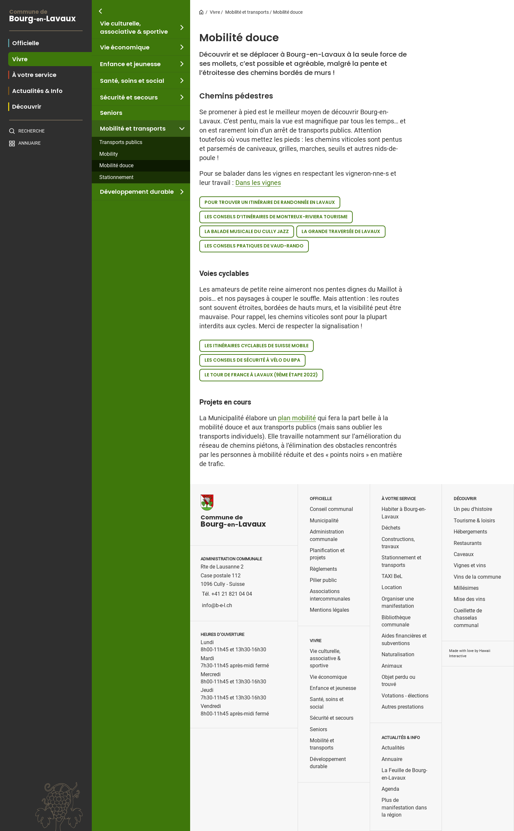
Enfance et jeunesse (130, 64)
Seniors (111, 113)
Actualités (393, 748)
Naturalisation (398, 654)
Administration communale (327, 535)
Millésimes (466, 588)
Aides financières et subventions (404, 639)
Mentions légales (329, 610)
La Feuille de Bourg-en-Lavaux (404, 774)
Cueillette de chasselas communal (468, 617)
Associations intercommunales (330, 595)
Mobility (108, 154)
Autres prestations (403, 707)
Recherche (31, 131)
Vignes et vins (470, 565)
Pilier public (323, 580)
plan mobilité (297, 418)
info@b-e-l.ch (217, 605)
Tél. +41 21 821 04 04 (227, 594)
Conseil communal (331, 509)
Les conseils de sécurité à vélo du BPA (252, 360)
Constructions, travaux (398, 543)
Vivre (215, 12)
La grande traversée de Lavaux (341, 231)
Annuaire (29, 143)
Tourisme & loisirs (474, 520)
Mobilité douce (116, 165)
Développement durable (137, 192)
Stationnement (116, 177)
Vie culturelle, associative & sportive (134, 27)
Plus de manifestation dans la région (404, 807)
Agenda (390, 789)
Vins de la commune (477, 577)
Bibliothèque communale (396, 621)
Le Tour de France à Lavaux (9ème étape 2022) (261, 374)
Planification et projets (327, 554)
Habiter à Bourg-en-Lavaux (404, 512)
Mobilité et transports (133, 128)
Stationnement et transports (401, 561)
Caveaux (464, 554)
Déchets (391, 528)
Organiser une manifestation (398, 602)
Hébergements (470, 532)
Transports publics (120, 142)
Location (392, 587)
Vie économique (124, 47)
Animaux (392, 666)
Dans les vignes (258, 183)
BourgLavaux (46, 16)
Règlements (323, 569)
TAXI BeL (392, 576)
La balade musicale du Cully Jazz (247, 231)
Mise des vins (469, 599)
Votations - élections (405, 696)
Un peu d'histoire (473, 509)
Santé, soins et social (132, 81)
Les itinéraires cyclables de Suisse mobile (256, 345)
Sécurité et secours (129, 97)
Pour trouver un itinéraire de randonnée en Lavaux (270, 202)
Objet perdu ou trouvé (398, 680)
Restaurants (468, 543)
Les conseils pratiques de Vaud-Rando (254, 246)
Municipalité (324, 520)
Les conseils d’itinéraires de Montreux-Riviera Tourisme (276, 216)
